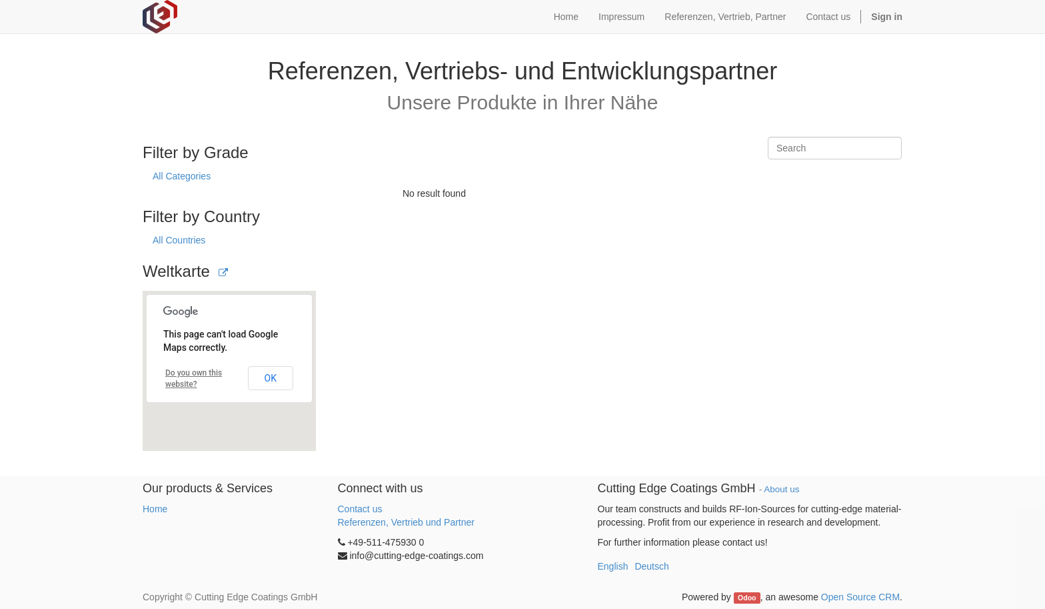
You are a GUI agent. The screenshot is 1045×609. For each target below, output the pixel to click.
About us (781, 489)
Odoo (747, 598)
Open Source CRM (860, 597)
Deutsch (651, 566)
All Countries (179, 240)
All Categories (182, 176)
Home (155, 509)
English (613, 566)
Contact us (360, 509)
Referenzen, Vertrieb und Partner (406, 522)
